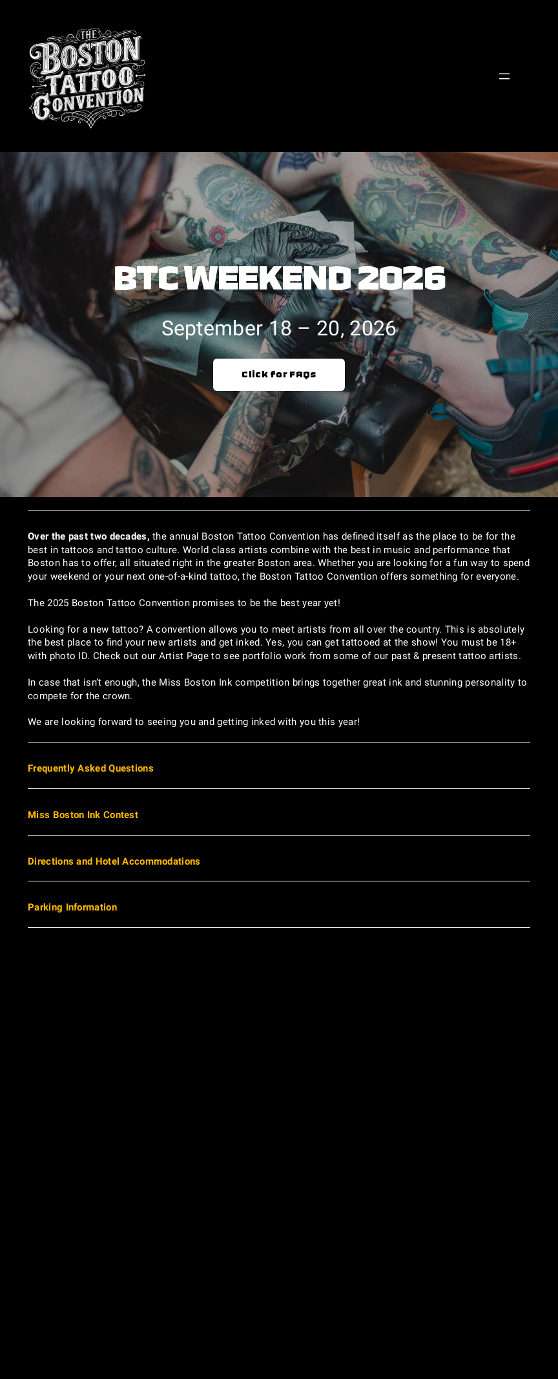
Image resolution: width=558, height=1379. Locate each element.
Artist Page (184, 656)
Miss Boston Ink (195, 682)
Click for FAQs (279, 374)
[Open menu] (504, 76)
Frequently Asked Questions (91, 768)
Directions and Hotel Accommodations (114, 861)
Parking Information (72, 907)
